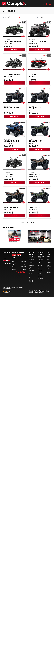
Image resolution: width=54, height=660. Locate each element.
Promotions (49, 263)
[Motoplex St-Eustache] (14, 4)
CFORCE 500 (33, 75)
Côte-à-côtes (31, 265)
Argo (30, 267)
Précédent (21, 222)
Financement (40, 278)
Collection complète (31, 281)
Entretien (48, 268)
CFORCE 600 (8, 174)
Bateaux (30, 271)
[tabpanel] (19, 265)
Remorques (40, 276)
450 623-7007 (7, 263)
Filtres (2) (6, 18)
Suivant (33, 222)
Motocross (31, 260)
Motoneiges (40, 270)
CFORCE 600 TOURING (12, 75)
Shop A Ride (12, 289)
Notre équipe (49, 260)
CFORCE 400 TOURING (12, 41)
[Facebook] (16, 272)
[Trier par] (44, 17)
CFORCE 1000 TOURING (38, 41)
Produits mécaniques (31, 278)
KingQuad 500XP (35, 108)
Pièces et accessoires (49, 272)
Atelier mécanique (49, 266)
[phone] (43, 4)
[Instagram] (21, 272)
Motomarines (31, 270)
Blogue (48, 259)
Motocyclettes (32, 259)
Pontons (30, 273)
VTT (30, 263)
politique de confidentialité (38, 291)
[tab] (14, 255)
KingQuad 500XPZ (11, 108)
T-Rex (30, 268)
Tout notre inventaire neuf (32, 257)
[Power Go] (15, 292)
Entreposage (49, 269)
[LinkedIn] (23, 272)
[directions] (46, 4)
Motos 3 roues (40, 260)
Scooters (31, 262)
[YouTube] (18, 272)
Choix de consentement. (38, 292)
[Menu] (50, 3)
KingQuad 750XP (35, 141)
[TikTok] (25, 272)
